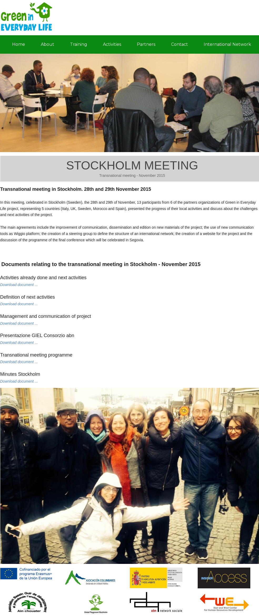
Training (78, 44)
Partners (146, 44)
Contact (179, 44)
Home (18, 44)
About (47, 44)
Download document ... (19, 285)
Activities (112, 44)
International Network (227, 44)
